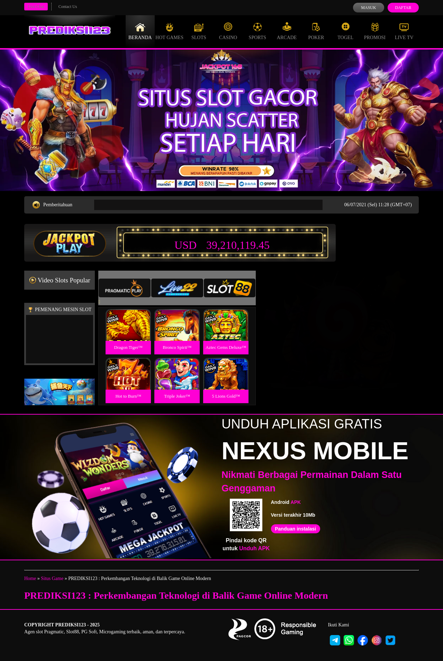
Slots (198, 31)
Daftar (403, 7)
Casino (228, 31)
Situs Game (52, 578)
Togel (345, 31)
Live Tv (404, 31)
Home (30, 578)
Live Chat (36, 6)
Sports (257, 31)
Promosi (375, 31)
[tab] (125, 288)
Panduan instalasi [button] (295, 529)
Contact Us (67, 6)
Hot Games (169, 31)
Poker (316, 31)
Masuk (368, 7)
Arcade (287, 31)
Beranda (140, 31)
